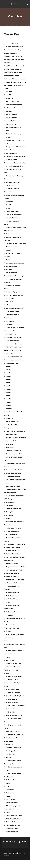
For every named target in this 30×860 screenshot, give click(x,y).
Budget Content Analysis (14, 134)
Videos (8, 796)
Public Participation (12, 592)
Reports (8, 631)
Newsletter (9, 444)
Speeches (9, 744)
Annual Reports (11, 124)
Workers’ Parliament (13, 825)
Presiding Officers (12, 563)
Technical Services (12, 780)
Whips (8, 812)
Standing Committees (13, 747)
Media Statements (12, 363)
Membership (10, 418)
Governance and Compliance (16, 243)
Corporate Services (12, 188)
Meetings (9, 366)
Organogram (10, 502)
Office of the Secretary (14, 473)
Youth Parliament (12, 828)
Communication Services (14, 166)
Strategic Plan (10, 754)
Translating (10, 789)
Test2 (8, 786)
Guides (8, 250)
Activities (9, 95)
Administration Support (14, 104)
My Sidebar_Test (11, 434)
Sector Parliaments (12, 689)
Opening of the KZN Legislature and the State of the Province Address (15, 489)
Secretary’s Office (12, 679)
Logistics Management (14, 357)
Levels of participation (13, 344)
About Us (9, 91)
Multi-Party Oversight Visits (15, 431)
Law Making (10, 321)
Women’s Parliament (13, 819)
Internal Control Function (14, 295)
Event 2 (8, 205)
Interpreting (10, 298)
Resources (9, 641)
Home (8, 260)
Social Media (10, 712)
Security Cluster (11, 699)
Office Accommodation (14, 454)
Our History (10, 505)
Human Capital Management (15, 263)
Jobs (7, 305)
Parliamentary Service (13, 528)
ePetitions (9, 201)
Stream (8, 757)
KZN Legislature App (13, 311)
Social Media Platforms (14, 715)
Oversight (9, 512)
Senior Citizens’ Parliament (15, 705)
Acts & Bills (9, 98)
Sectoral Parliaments (13, 692)
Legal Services (11, 334)
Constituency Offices (13, 182)
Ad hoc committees (12, 101)
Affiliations (9, 111)
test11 (8, 783)
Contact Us (9, 185)
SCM (7, 673)
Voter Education (11, 799)
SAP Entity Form (11, 660)
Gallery (8, 234)
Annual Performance (13, 121)
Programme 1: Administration (16, 567)
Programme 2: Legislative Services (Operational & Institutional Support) (13, 573)
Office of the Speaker (13, 476)
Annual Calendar (11, 117)
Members (9, 405)
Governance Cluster (13, 247)
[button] (27, 4)
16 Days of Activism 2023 (14, 46)
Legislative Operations (13, 337)
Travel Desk (10, 793)
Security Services (12, 702)
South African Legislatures (15, 734)
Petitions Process (12, 534)
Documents (10, 192)
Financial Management (14, 214)
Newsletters (10, 447)
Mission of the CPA (12, 421)
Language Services (12, 314)
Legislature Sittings (12, 340)
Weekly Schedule (12, 802)
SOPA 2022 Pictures (12, 731)
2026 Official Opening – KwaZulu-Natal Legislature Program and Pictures (13, 72)
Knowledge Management (14, 308)
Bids (7, 130)
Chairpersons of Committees (16, 147)
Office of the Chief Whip (14, 470)
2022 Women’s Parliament (15, 66)
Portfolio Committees (13, 554)
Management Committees (15, 360)
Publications (10, 615)
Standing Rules (11, 751)
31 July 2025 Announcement (15, 79)
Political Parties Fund (13, 550)
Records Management (13, 628)
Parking (8, 518)
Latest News (10, 318)
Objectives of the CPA (13, 450)
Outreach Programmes (14, 508)
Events (8, 208)
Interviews (9, 301)
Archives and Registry (13, 127)
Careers (8, 137)
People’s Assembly (12, 531)
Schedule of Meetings (13, 663)
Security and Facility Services (16, 696)
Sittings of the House (13, 709)
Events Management (13, 211)
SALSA (8, 657)
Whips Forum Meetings (14, 815)
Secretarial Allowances (14, 676)
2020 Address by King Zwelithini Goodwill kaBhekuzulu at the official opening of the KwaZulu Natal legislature (14, 56)
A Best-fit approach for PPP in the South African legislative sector (15, 85)
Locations (9, 353)
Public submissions (12, 612)
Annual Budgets (11, 114)
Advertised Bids (11, 108)
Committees (10, 150)
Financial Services (12, 218)
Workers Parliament (13, 822)
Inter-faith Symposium (13, 292)
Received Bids (11, 625)
